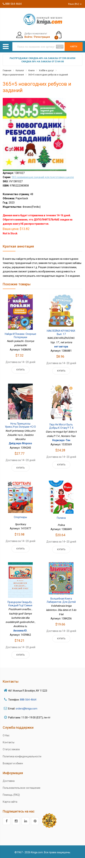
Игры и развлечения (13, 74)
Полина (61, 517)
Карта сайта (10, 801)
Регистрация (42, 36)
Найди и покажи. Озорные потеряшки (20, 335)
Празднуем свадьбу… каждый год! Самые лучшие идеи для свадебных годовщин (20, 607)
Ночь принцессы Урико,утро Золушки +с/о (20, 425)
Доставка (9, 780)
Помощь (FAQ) (11, 794)
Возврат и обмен (13, 763)
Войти (28, 36)
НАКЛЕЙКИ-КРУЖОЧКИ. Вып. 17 (61, 332)
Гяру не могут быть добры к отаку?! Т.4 (61, 426)
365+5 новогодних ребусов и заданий (48, 74)
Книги (31, 70)
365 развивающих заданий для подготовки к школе (43, 177)
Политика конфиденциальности (22, 756)
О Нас (6, 735)
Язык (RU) (75, 4)
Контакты (8, 742)
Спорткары (20, 517)
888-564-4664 (12, 3)
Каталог (20, 70)
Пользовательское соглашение (21, 787)
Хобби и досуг (46, 70)
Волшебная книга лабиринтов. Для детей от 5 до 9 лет (61, 601)
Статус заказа (11, 749)
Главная (7, 70)
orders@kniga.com (26, 708)
